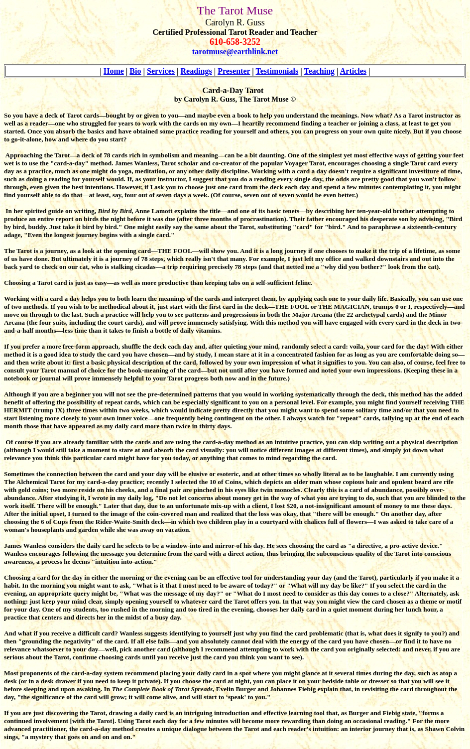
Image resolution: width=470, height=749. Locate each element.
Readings (196, 71)
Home (114, 71)
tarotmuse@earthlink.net (235, 51)
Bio (135, 71)
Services (161, 71)
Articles (353, 71)
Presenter (234, 71)
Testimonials (277, 71)
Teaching (319, 71)
